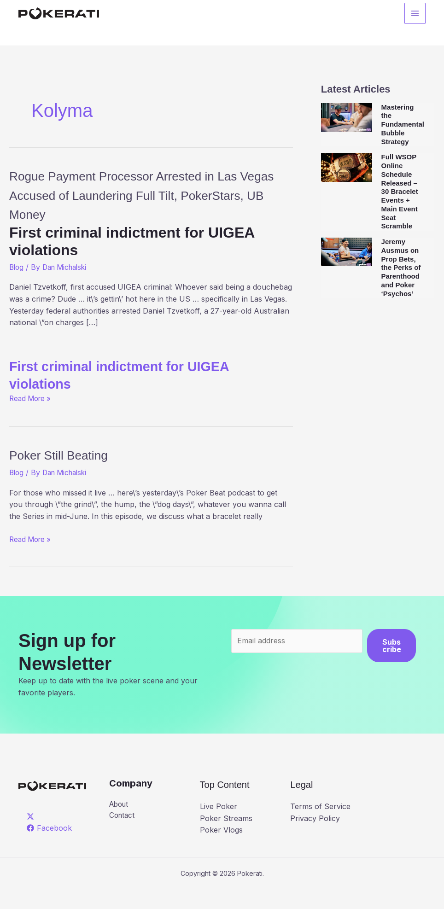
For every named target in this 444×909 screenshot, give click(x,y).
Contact (122, 835)
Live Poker (218, 825)
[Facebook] (49, 847)
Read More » (31, 417)
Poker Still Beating (69, 474)
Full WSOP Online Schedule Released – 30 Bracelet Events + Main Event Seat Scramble (399, 191)
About (120, 823)
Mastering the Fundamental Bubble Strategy (402, 124)
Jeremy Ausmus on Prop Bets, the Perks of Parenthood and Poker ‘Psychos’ (401, 267)
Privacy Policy (315, 837)
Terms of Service (320, 825)
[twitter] (32, 835)
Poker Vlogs (221, 849)
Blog (17, 286)
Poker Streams (226, 837)
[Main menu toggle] (415, 14)
